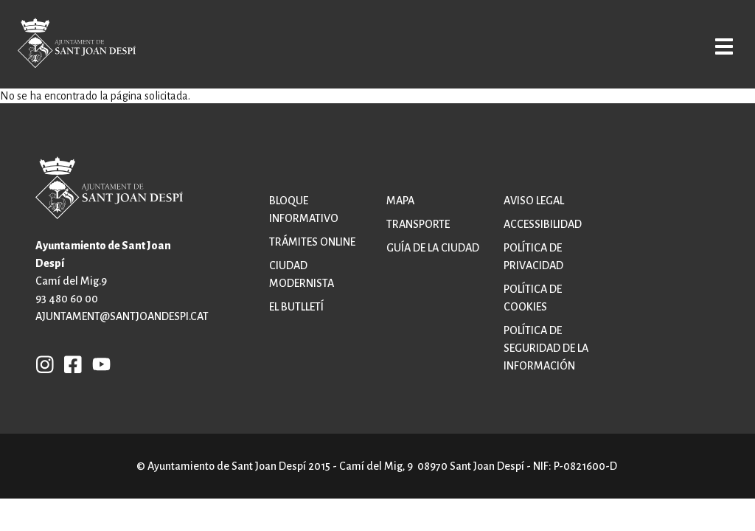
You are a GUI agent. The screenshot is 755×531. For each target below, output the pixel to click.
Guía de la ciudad (432, 248)
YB (97, 363)
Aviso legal (534, 200)
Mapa (400, 200)
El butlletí (296, 307)
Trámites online (312, 242)
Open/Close (712, 46)
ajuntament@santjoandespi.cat (122, 316)
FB (69, 363)
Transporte (418, 224)
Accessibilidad (543, 224)
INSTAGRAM (45, 363)
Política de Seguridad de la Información (546, 348)
